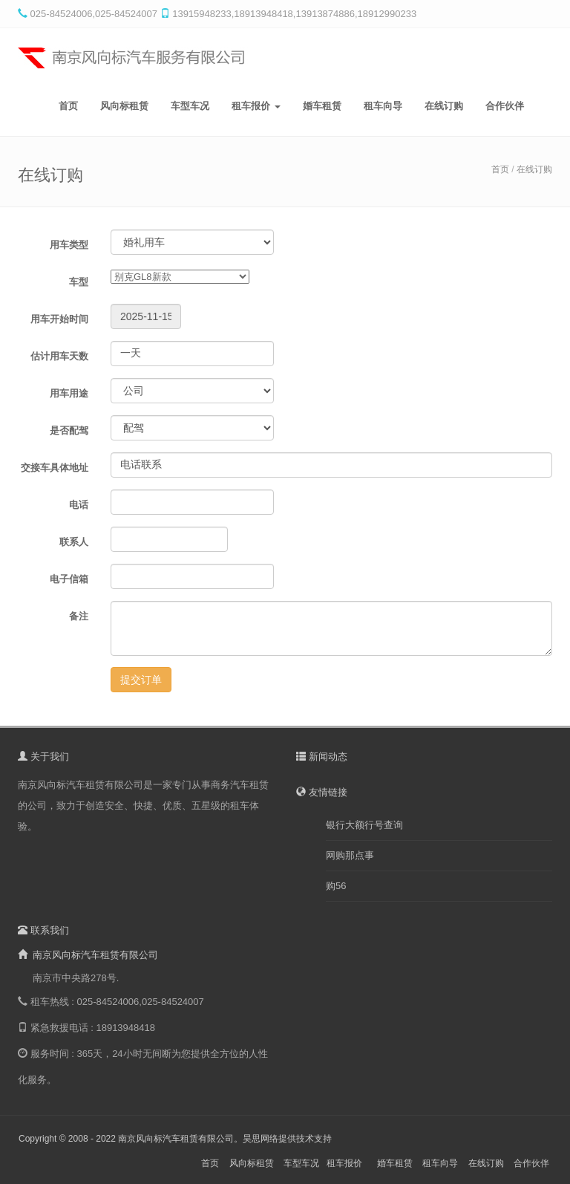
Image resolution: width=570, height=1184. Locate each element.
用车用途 (69, 393)
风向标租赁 (124, 105)
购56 (336, 885)
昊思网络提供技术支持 (287, 1138)
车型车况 (190, 105)
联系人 (73, 541)
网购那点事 (350, 855)
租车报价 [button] (256, 105)
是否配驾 (69, 430)
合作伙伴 (504, 105)
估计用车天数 (59, 356)
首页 (68, 105)
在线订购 (444, 105)
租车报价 (344, 1163)
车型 (78, 281)
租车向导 (383, 105)
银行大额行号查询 (364, 824)
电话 (78, 504)
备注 (78, 616)
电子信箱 (69, 579)
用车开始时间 (59, 319)
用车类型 (69, 244)
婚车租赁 (322, 105)
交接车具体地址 (54, 467)
